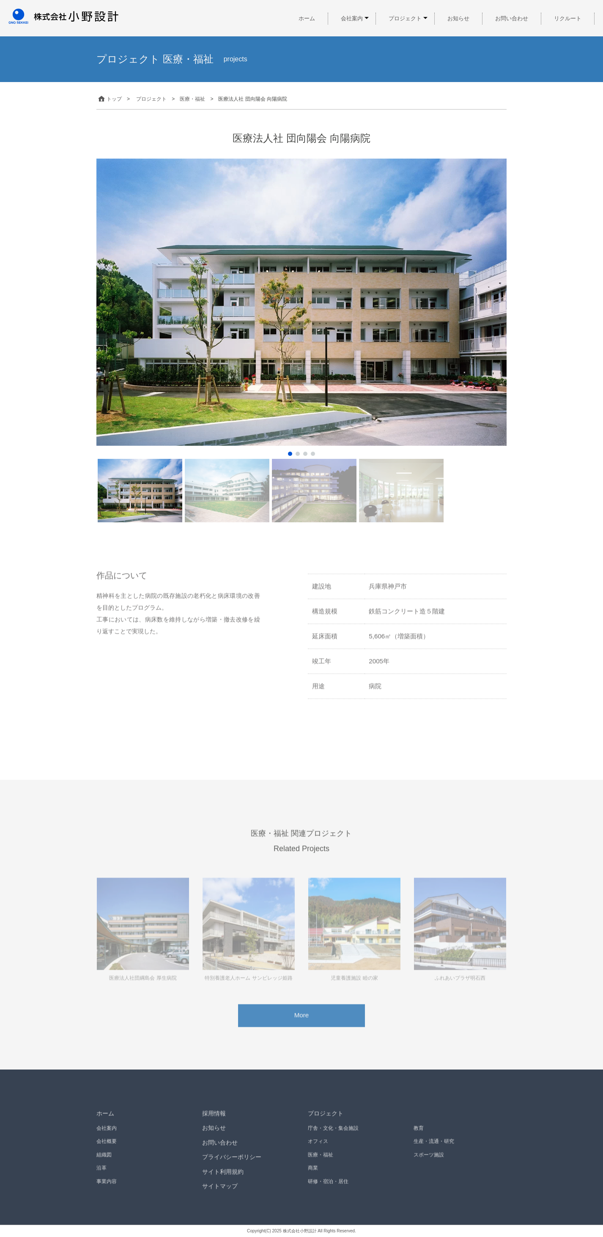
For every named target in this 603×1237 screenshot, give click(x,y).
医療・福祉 (320, 1164)
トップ (109, 99)
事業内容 (106, 1190)
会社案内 (352, 18)
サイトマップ (220, 1195)
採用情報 (214, 1122)
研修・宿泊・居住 (328, 1190)
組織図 (104, 1164)
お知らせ (458, 18)
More (301, 1024)
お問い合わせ (511, 18)
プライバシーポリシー (231, 1166)
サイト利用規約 (223, 1180)
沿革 (101, 1177)
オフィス (318, 1151)
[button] (290, 454)
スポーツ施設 (429, 1164)
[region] (301, 341)
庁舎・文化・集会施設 (333, 1137)
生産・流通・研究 (434, 1151)
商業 (313, 1177)
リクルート (567, 18)
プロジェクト (405, 18)
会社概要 (106, 1151)
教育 (419, 1137)
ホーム (307, 18)
